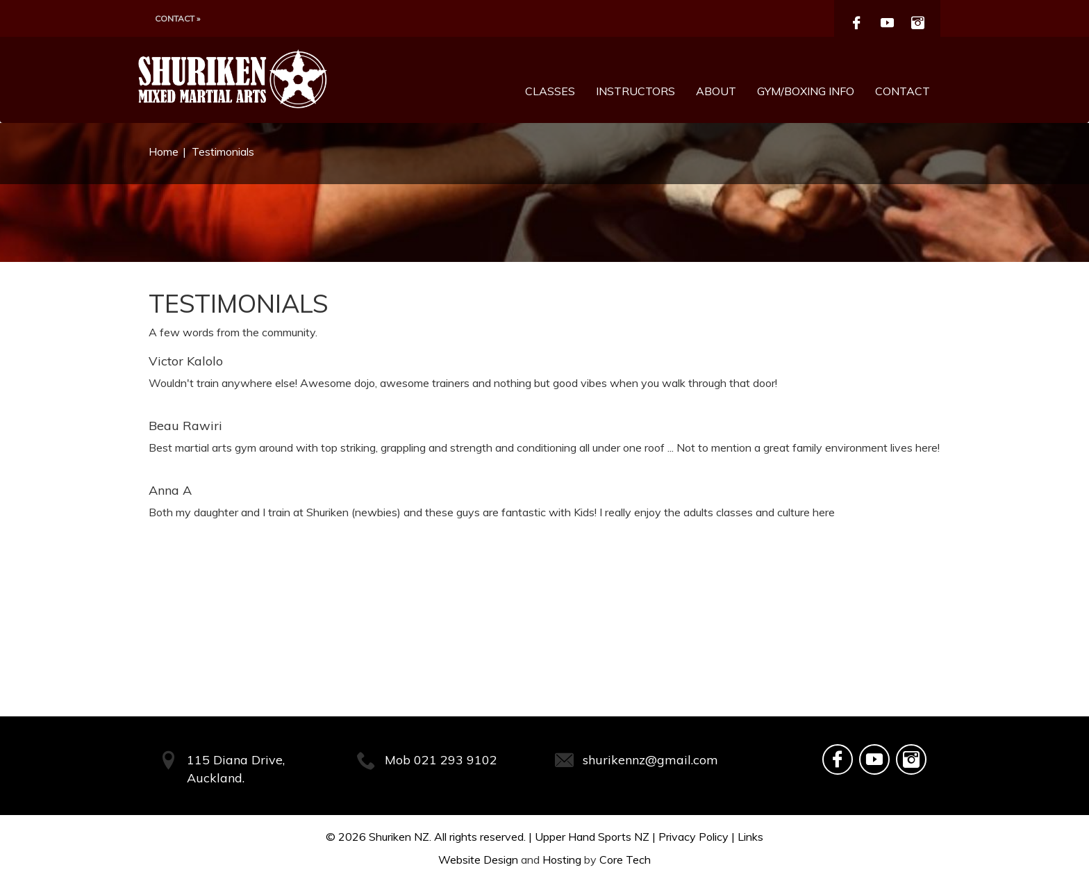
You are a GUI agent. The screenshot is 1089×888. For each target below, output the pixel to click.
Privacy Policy (693, 837)
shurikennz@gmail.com (650, 760)
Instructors (635, 91)
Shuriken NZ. (400, 837)
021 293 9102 (455, 760)
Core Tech (625, 859)
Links (750, 837)
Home (163, 151)
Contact (902, 91)
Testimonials (223, 151)
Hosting (561, 859)
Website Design (478, 859)
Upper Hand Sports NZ (592, 837)
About (716, 91)
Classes (550, 91)
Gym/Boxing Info (805, 91)
